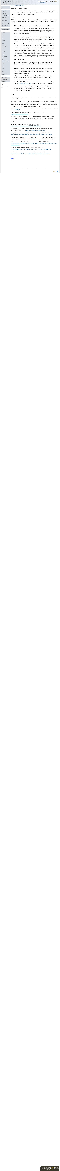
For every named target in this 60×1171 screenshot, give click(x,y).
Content (33, 168)
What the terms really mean (5, 7)
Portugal (3, 68)
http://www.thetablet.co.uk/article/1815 (19, 114)
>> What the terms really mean (18, 5)
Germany (3, 51)
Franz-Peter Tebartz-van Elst (25, 83)
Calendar (37, 168)
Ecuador (3, 48)
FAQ (12, 5)
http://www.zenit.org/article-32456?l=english (35, 130)
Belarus (3, 35)
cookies (52, 1167)
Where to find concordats (5, 23)
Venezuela (3, 74)
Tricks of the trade (4, 20)
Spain (3, 71)
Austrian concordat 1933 (43, 37)
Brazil (3, 37)
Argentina (3, 32)
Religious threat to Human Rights (4, 14)
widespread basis (40, 43)
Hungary (3, 54)
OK (52, 1169)
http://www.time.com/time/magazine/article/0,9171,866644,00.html (26, 125)
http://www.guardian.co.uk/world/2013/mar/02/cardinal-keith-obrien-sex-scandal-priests (36, 139)
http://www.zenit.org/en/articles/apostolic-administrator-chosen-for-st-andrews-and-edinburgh (31, 134)
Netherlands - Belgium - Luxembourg (5, 61)
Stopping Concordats (5, 22)
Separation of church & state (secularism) (5, 11)
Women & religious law (5, 15)
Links (46, 168)
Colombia (3, 40)
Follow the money (4, 17)
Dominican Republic (5, 46)
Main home (17, 168)
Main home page (4, 77)
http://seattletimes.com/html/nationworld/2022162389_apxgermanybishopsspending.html (30, 153)
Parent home (22, 168)
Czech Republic (4, 45)
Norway (3, 63)
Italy (2, 57)
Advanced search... (42, 2)
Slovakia (3, 69)
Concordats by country (5, 29)
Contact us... (4, 81)
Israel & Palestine (4, 56)
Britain (3, 38)
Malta (3, 59)
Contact (42, 168)
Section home (28, 168)
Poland (3, 66)
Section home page (5, 79)
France (3, 49)
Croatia (3, 43)
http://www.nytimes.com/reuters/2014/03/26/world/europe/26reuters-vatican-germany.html (31, 149)
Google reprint (17, 109)
